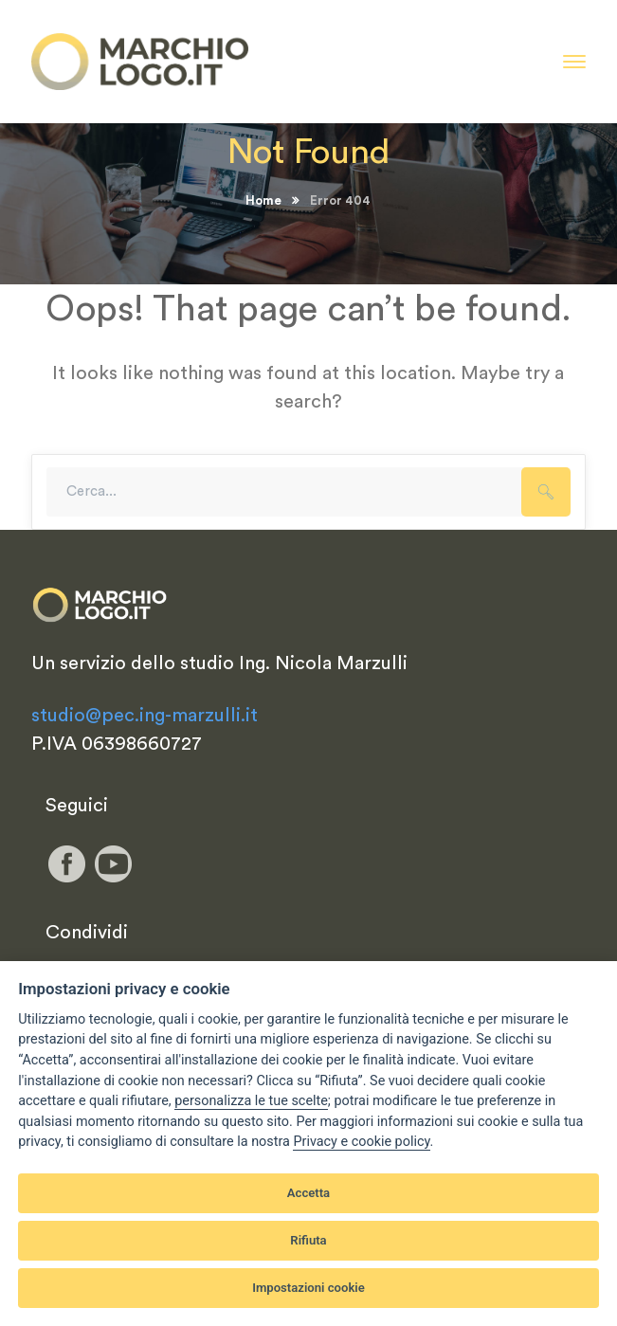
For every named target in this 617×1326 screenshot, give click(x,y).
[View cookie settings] (251, 1101)
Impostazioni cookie (308, 1288)
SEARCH (546, 492)
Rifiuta (308, 1240)
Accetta (308, 1193)
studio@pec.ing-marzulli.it (144, 715)
